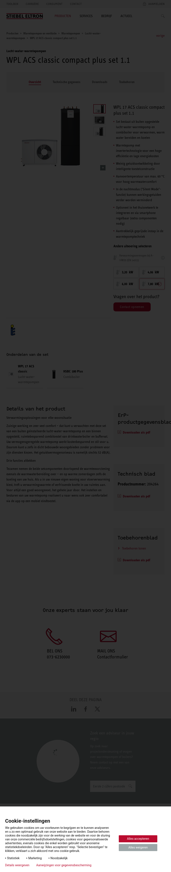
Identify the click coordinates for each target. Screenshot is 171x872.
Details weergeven (17, 865)
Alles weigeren (138, 847)
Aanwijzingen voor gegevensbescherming (63, 865)
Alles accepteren (138, 838)
